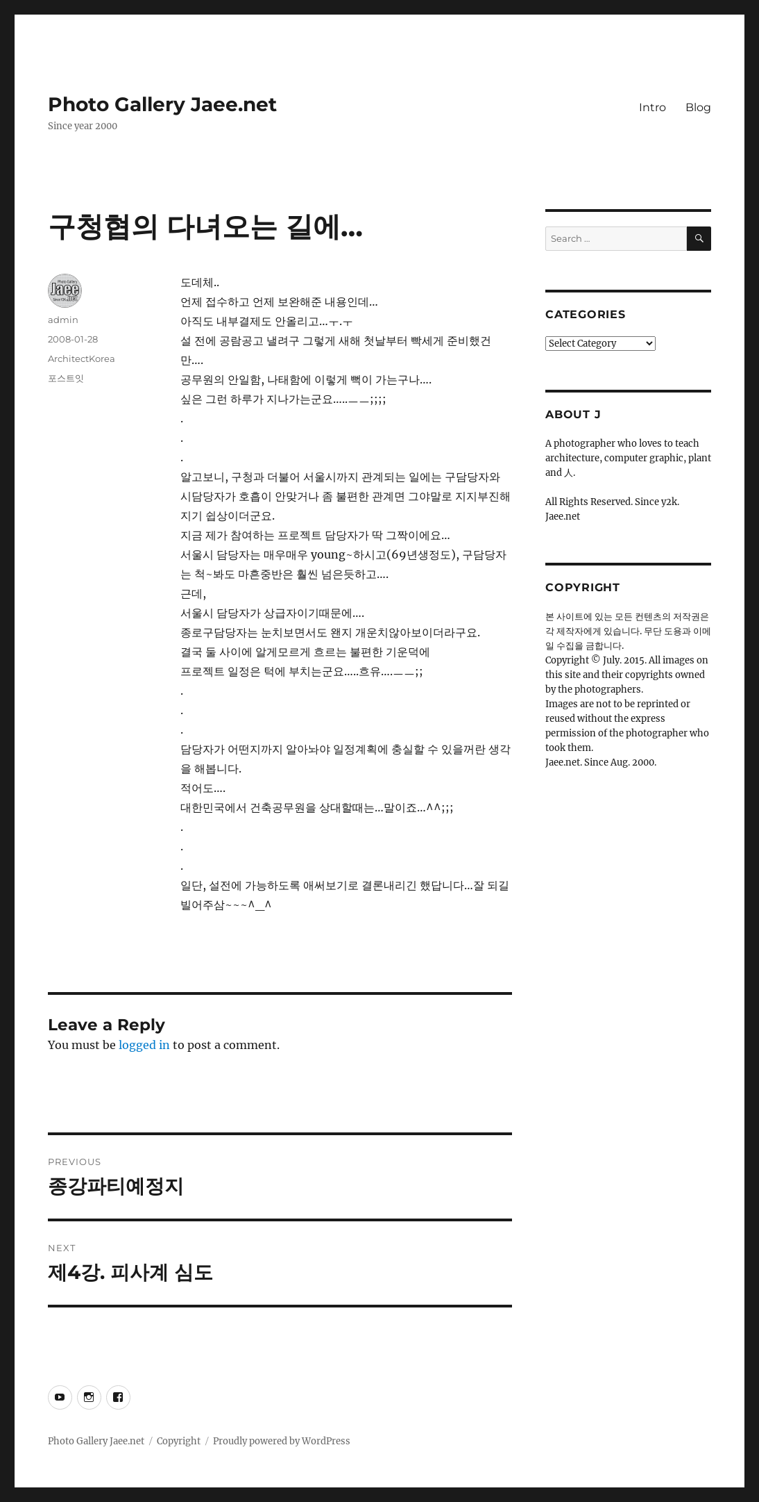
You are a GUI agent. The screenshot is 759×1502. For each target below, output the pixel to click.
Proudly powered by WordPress (281, 1441)
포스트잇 (66, 377)
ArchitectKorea (81, 358)
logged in (144, 1045)
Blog (698, 107)
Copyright (179, 1441)
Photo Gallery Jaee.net (162, 104)
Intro (652, 107)
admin (63, 319)
